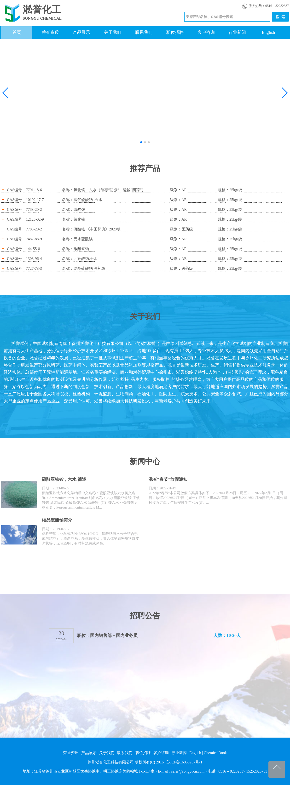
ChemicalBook (215, 753)
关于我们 (112, 32)
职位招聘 (175, 32)
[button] (5, 92)
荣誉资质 (50, 32)
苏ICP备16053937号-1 (184, 762)
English (268, 32)
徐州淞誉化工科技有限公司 (111, 762)
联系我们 (143, 32)
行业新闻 (237, 32)
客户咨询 (206, 32)
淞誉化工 (42, 9)
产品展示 (81, 32)
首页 (16, 32)
